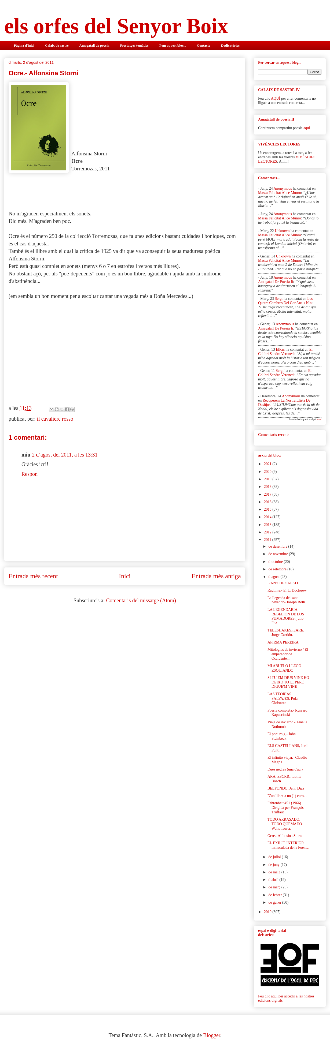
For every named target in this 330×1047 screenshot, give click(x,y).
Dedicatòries (230, 45)
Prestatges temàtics (134, 45)
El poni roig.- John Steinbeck (281, 736)
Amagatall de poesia (94, 45)
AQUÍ (275, 98)
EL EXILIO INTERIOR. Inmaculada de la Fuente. (288, 845)
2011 (268, 540)
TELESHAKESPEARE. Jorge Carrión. (285, 632)
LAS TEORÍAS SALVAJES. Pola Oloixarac (282, 698)
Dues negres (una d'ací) (285, 769)
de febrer (275, 895)
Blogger (211, 1035)
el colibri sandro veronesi (285, 351)
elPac (280, 349)
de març (274, 887)
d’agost (274, 577)
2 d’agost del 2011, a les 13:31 (64, 455)
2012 (268, 532)
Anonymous (282, 188)
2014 (268, 517)
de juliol (275, 857)
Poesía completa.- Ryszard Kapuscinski (287, 712)
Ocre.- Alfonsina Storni (285, 836)
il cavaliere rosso (55, 419)
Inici (125, 576)
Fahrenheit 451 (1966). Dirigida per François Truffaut (285, 807)
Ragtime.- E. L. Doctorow (287, 590)
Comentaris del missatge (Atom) (141, 600)
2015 (268, 509)
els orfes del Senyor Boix (116, 26)
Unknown (282, 231)
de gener (275, 902)
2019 (268, 479)
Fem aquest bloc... (172, 45)
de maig (274, 872)
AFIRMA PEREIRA (283, 642)
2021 (268, 464)
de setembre (277, 569)
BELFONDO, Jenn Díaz (285, 788)
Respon (29, 474)
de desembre (278, 546)
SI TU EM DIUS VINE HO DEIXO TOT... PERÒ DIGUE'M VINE (288, 682)
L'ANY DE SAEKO (282, 583)
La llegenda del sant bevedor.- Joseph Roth (286, 600)
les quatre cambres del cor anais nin (285, 301)
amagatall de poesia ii (275, 282)
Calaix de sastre (57, 45)
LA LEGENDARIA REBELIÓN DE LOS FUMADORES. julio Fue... (285, 616)
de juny (274, 865)
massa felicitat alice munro (279, 193)
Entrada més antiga (216, 576)
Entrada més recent (33, 576)
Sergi (279, 299)
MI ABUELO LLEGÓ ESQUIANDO (284, 668)
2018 (268, 487)
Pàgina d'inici (24, 45)
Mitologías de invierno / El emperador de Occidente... (287, 654)
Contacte (203, 45)
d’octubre (276, 562)
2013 (268, 525)
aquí (306, 128)
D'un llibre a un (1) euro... (287, 796)
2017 (268, 494)
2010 (268, 912)
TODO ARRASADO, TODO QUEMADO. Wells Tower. (285, 824)
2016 (268, 502)
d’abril (273, 880)
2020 (268, 472)
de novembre (278, 554)
